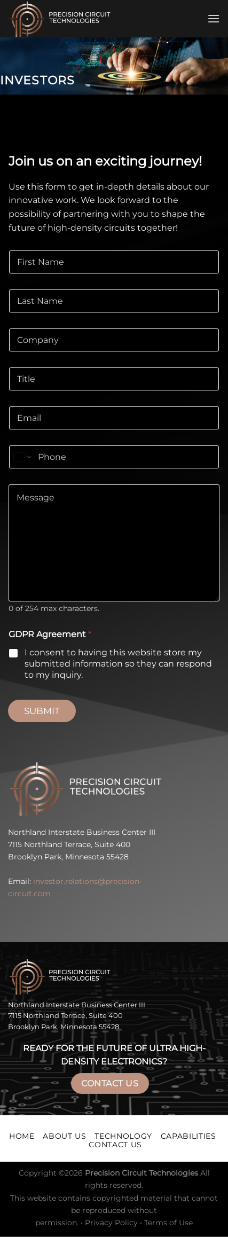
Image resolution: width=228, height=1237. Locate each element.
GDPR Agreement (50, 634)
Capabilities (188, 1136)
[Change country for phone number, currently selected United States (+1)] (21, 456)
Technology (123, 1136)
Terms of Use (168, 1222)
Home (22, 1136)
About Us (64, 1136)
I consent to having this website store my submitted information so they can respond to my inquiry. (118, 663)
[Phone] (114, 456)
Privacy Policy (111, 1222)
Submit (42, 711)
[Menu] (213, 18)
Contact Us (109, 1083)
